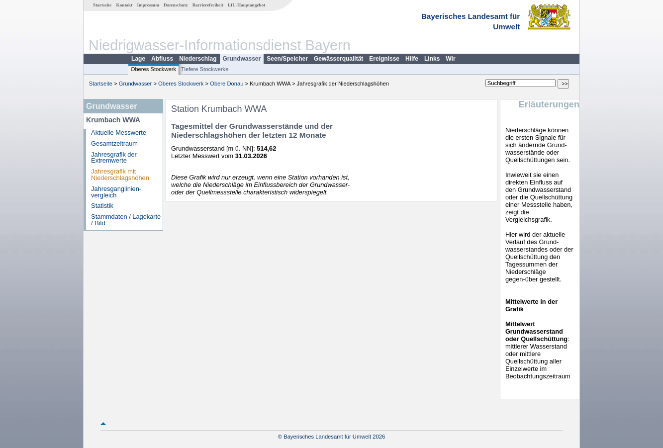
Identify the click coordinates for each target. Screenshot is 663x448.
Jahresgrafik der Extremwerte (114, 158)
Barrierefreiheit (207, 4)
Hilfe (411, 58)
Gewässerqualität (338, 58)
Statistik (102, 205)
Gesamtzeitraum (114, 143)
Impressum (148, 4)
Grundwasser (242, 58)
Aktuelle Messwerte (118, 132)
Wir (450, 58)
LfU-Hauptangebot (246, 4)
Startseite (102, 4)
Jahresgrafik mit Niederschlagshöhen (120, 174)
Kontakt (124, 4)
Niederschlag (197, 58)
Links (432, 58)
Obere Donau (226, 84)
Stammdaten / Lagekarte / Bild (126, 220)
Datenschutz (176, 4)
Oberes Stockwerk (153, 69)
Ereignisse (384, 58)
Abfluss (162, 58)
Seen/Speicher (287, 58)
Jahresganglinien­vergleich (116, 192)
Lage (138, 58)
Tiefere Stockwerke (204, 69)
